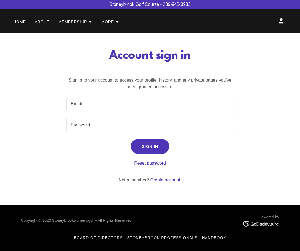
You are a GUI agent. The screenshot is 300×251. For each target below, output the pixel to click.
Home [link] (19, 22)
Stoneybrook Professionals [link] (162, 238)
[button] (75, 21)
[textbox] (150, 104)
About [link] (42, 22)
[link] (261, 223)
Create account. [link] (165, 180)
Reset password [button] (150, 163)
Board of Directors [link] (98, 238)
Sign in (150, 146)
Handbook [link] (214, 238)
